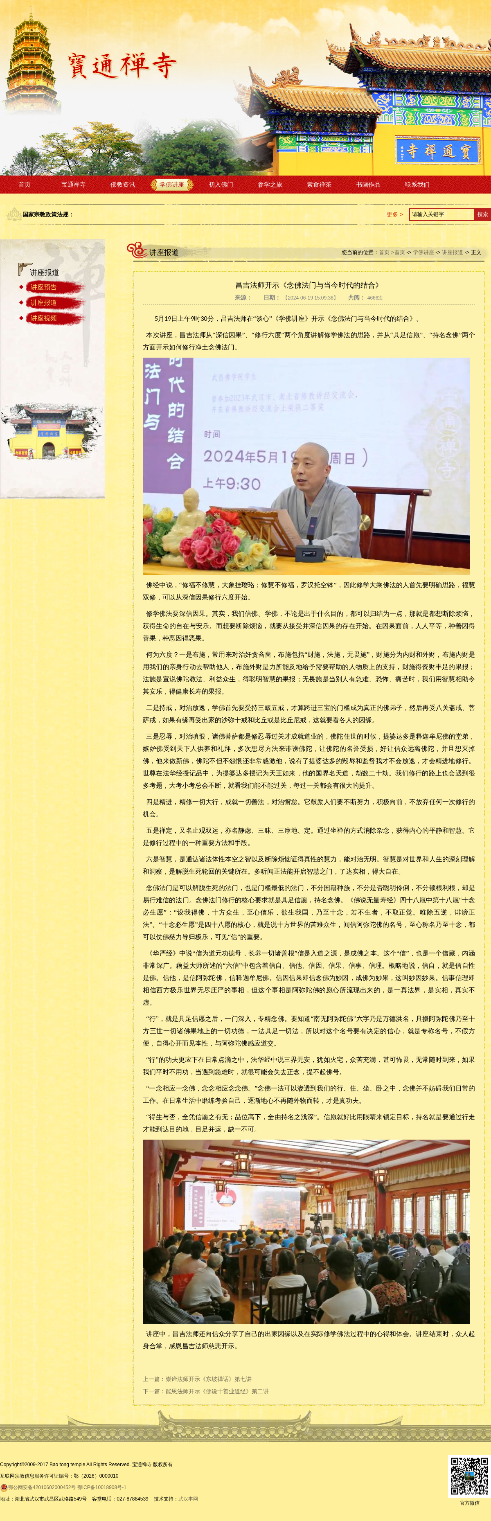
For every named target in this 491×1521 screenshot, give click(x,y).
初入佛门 (221, 184)
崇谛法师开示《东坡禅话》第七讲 (209, 1379)
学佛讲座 (172, 184)
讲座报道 (44, 302)
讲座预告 (44, 287)
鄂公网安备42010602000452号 (38, 1487)
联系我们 (417, 184)
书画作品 (368, 184)
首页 (24, 184)
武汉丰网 (188, 1499)
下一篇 (151, 1391)
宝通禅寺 (73, 184)
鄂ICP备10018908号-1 (101, 1487)
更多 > (395, 214)
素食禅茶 (319, 184)
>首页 (398, 252)
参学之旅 (270, 184)
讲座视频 (44, 318)
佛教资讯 (122, 184)
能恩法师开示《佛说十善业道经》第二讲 (217, 1391)
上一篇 (151, 1379)
